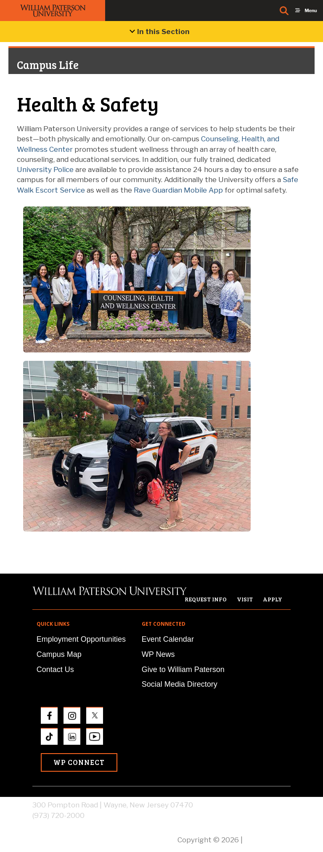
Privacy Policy (267, 840)
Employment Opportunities (81, 639)
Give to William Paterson (183, 669)
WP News (158, 654)
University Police (45, 169)
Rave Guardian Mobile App (178, 190)
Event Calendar (168, 639)
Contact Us (55, 669)
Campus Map (59, 654)
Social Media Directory (179, 684)
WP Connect (79, 762)
